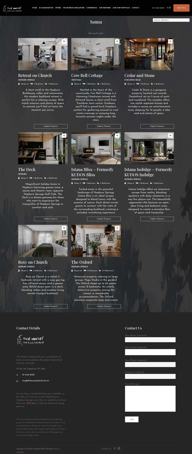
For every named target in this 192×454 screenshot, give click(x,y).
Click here (31, 403)
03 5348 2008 (158, 8)
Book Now (181, 8)
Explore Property (51, 126)
